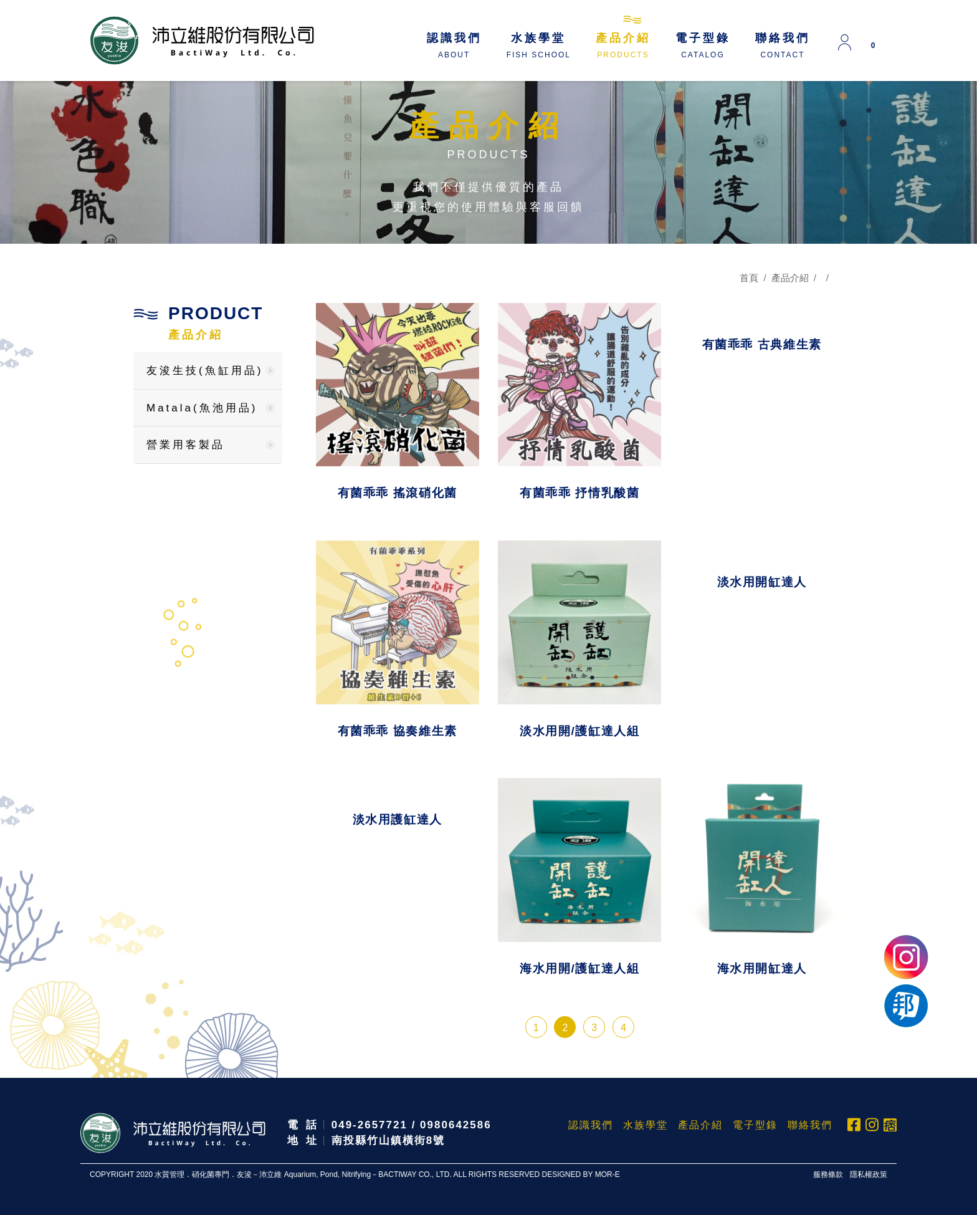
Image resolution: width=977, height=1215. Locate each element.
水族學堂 (539, 46)
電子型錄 (702, 46)
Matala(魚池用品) (201, 408)
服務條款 (828, 1174)
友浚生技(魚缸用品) (204, 371)
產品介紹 (623, 46)
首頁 (749, 277)
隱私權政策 (868, 1174)
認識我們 (454, 46)
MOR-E (607, 1174)
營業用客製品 (185, 445)
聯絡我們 (782, 46)
